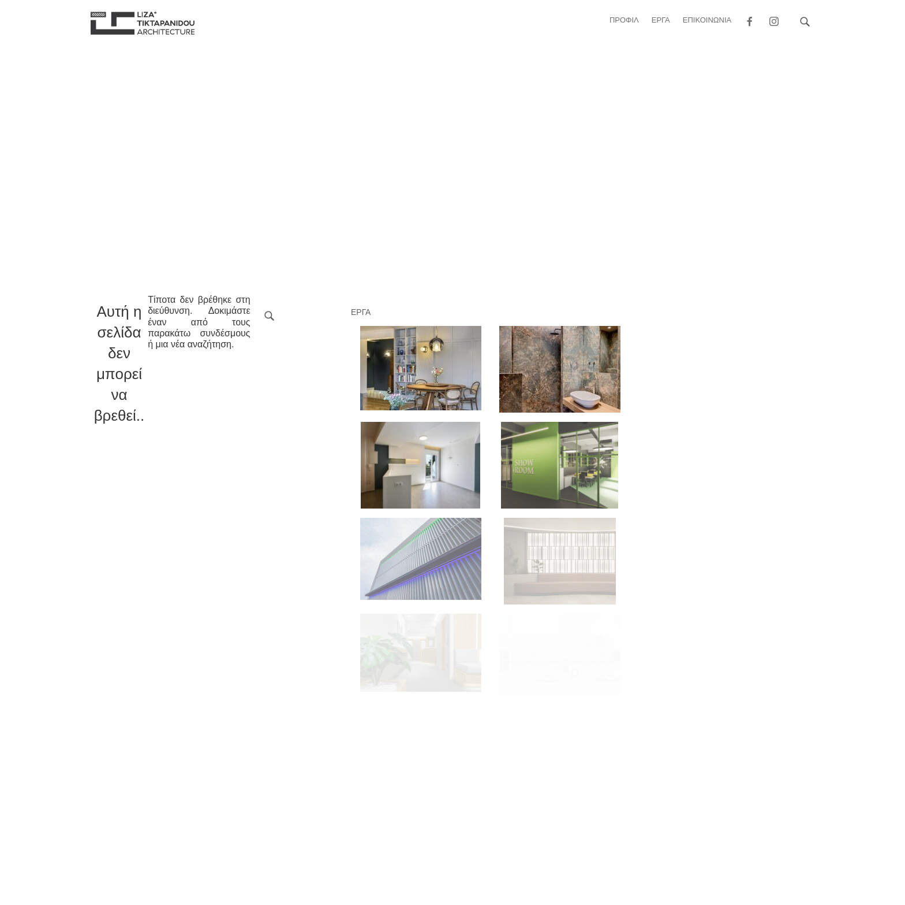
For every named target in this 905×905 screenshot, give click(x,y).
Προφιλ (624, 20)
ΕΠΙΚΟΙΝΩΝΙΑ (707, 20)
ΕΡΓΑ (661, 20)
